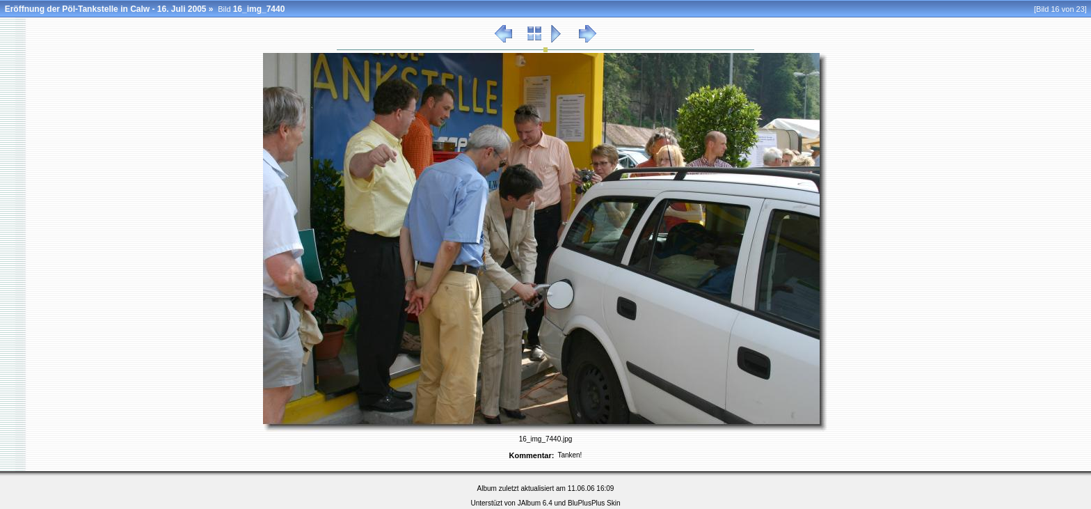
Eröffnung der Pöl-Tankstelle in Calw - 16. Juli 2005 (106, 9)
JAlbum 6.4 (535, 503)
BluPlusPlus (586, 503)
